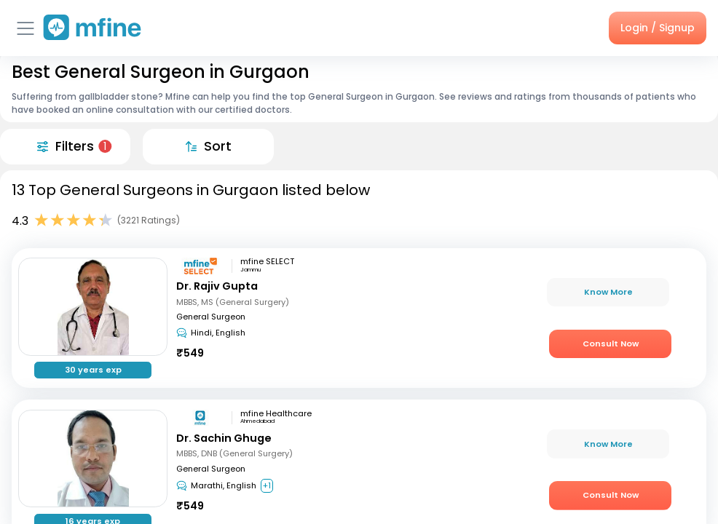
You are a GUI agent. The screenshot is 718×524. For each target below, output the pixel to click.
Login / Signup (657, 27)
